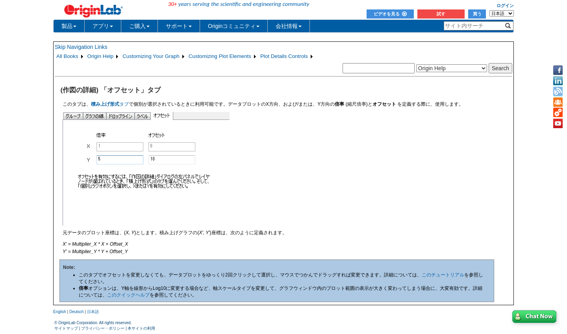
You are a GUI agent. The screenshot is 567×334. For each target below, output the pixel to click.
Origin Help (100, 56)
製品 (68, 26)
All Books (67, 56)
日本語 (93, 312)
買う (477, 13)
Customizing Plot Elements (220, 56)
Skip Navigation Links (81, 47)
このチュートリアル (443, 275)
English (59, 312)
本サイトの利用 (141, 328)
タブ (110, 104)
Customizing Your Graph (150, 56)
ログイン (505, 5)
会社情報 (289, 26)
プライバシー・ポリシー (102, 328)
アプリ (103, 26)
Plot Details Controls (284, 56)
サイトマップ (66, 328)
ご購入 (139, 26)
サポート (179, 26)
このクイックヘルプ (128, 295)
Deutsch (76, 312)
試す (441, 13)
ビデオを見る (390, 13)
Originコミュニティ (233, 26)
